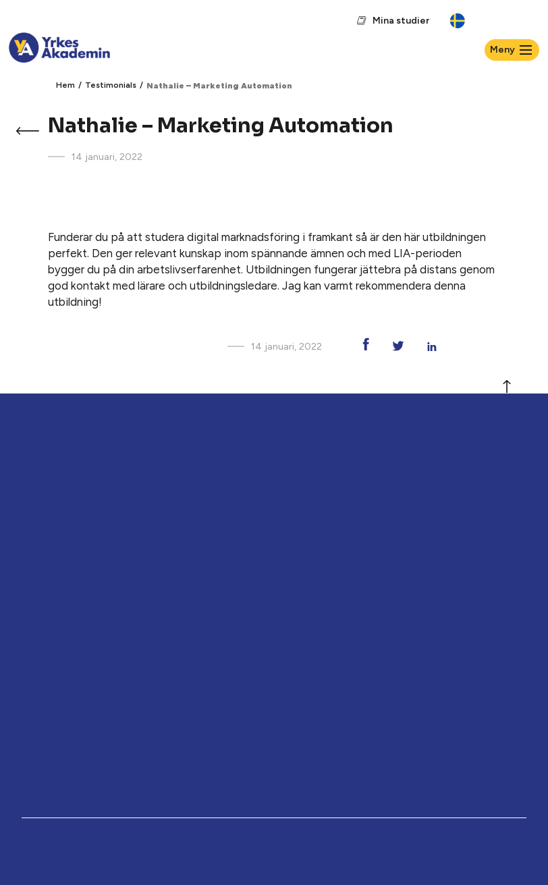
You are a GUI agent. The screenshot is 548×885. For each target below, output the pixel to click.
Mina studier (401, 20)
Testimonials (110, 85)
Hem (65, 85)
